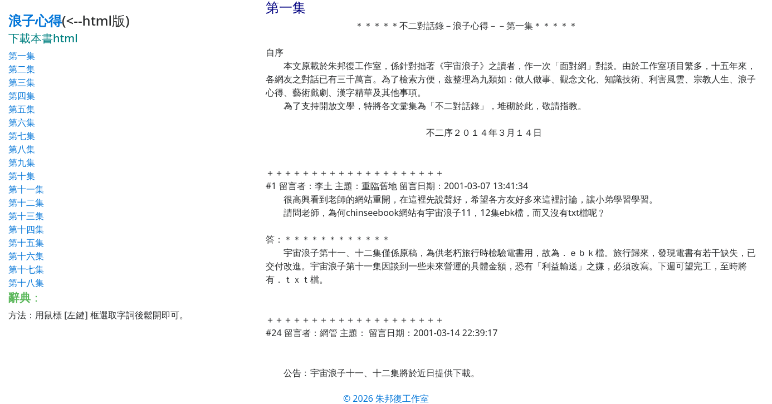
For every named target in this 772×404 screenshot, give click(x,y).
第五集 (21, 109)
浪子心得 (35, 20)
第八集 (21, 149)
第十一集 (26, 189)
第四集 (21, 96)
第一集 (21, 56)
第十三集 (26, 216)
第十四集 (26, 229)
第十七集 (26, 269)
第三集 (21, 82)
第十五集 (26, 243)
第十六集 (26, 256)
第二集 (21, 69)
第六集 (21, 122)
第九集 (21, 162)
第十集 (21, 176)
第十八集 (26, 283)
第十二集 (26, 202)
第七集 (21, 136)
